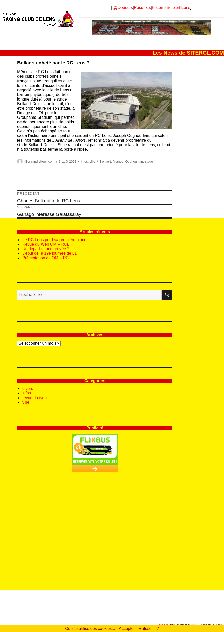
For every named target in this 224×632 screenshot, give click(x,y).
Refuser (146, 628)
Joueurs (125, 7)
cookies (163, 624)
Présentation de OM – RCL (46, 258)
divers (27, 388)
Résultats (142, 7)
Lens (185, 7)
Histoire (159, 7)
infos (84, 161)
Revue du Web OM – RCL (45, 244)
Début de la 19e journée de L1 (49, 253)
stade (149, 161)
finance (118, 161)
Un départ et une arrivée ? (45, 249)
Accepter (127, 628)
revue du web (34, 398)
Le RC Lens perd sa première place (54, 240)
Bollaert (173, 7)
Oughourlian (134, 161)
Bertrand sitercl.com (40, 161)
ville (92, 161)
